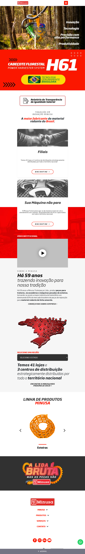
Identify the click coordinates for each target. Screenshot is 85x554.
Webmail (42, 551)
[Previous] (20, 430)
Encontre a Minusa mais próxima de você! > (42, 385)
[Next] (64, 430)
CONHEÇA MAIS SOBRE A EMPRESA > (42, 304)
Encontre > (42, 172)
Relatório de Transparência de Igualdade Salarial (42, 101)
